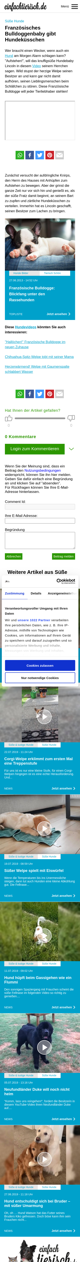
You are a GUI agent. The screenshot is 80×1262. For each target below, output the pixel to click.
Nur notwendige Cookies (40, 678)
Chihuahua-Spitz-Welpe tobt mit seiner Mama (39, 357)
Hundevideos (25, 327)
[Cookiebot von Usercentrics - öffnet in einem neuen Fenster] (57, 581)
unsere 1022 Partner (34, 620)
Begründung (15, 530)
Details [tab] (36, 593)
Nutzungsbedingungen (43, 470)
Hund (9, 56)
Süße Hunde (14, 21)
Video (36, 66)
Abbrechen (13, 556)
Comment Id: (15, 502)
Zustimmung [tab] (14, 593)
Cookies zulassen (40, 665)
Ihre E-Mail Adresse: (21, 516)
